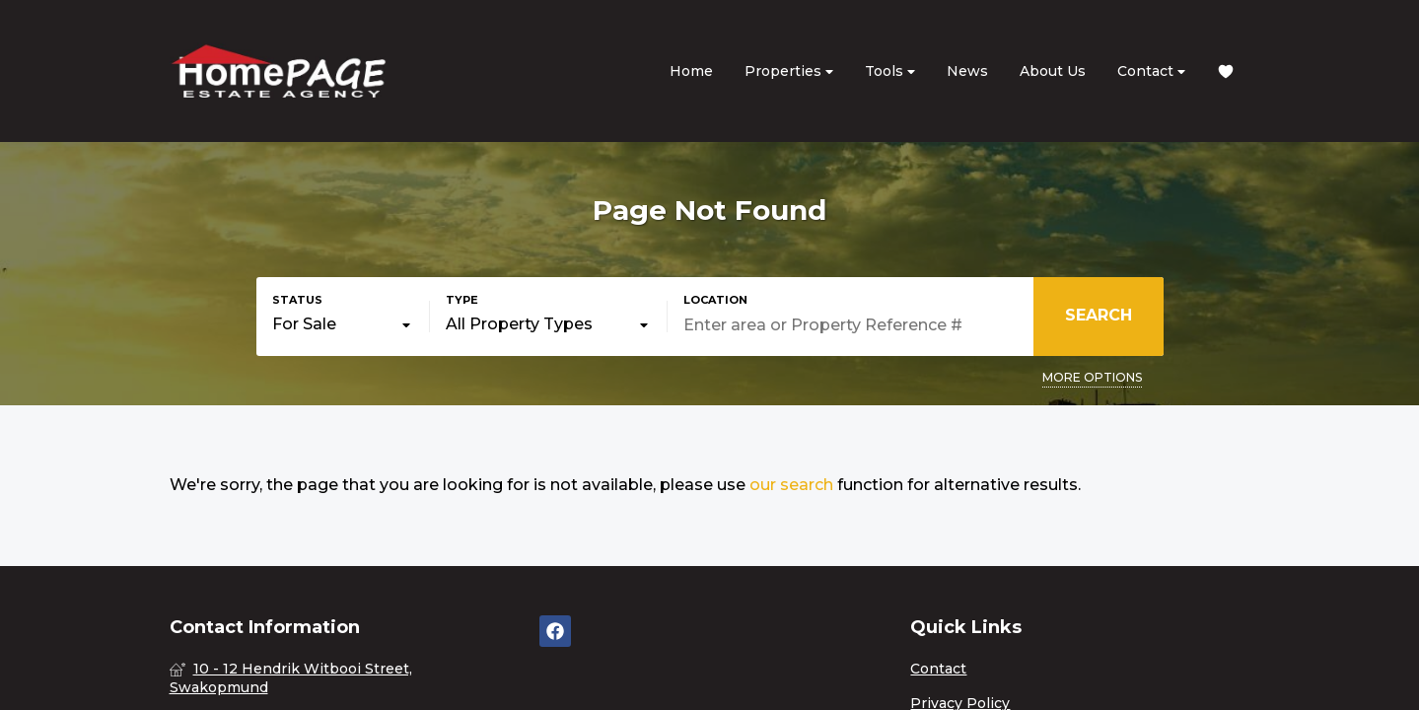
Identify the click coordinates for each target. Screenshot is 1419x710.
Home (691, 71)
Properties (789, 71)
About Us (1053, 71)
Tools (890, 71)
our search (791, 484)
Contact (1151, 71)
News (967, 71)
